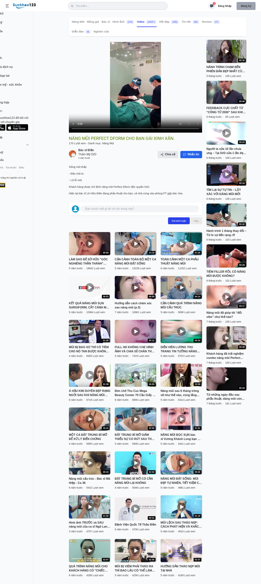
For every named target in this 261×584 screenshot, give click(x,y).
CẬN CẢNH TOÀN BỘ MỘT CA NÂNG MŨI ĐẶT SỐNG (135, 261)
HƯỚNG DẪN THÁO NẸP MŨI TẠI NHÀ (180, 568)
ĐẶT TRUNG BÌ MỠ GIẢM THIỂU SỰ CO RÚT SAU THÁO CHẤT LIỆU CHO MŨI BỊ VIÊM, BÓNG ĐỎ (135, 437)
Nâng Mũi (78, 21)
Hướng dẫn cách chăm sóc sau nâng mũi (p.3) (133, 305)
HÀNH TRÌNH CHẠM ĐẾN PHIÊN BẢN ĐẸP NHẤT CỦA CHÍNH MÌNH (225, 69)
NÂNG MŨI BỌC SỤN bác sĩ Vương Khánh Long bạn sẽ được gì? (181, 437)
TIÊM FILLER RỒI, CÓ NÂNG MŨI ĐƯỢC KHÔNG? (226, 273)
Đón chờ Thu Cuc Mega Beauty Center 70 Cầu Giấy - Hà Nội (134, 393)
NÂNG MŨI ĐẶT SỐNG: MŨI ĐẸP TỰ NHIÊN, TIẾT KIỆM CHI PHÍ (181, 481)
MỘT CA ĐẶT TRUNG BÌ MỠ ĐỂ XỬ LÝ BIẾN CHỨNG (88, 436)
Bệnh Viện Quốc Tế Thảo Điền (135, 524)
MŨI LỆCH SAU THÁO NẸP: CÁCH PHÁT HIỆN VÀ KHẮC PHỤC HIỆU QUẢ (180, 525)
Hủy (196, 220)
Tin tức (190, 22)
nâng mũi (107, 186)
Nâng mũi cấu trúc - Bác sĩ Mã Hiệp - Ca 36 (89, 480)
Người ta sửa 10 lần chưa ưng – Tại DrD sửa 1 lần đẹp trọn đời (225, 151)
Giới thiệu (8, 172)
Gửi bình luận (179, 220)
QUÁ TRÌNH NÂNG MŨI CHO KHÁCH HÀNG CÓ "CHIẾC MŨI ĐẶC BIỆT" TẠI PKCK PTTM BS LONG (88, 569)
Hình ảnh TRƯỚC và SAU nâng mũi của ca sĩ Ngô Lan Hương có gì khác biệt (88, 525)
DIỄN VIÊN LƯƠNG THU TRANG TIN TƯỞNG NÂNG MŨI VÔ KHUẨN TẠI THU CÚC (181, 350)
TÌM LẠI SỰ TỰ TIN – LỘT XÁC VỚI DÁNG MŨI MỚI (223, 192)
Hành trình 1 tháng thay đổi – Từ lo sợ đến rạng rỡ (226, 233)
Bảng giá (93, 21)
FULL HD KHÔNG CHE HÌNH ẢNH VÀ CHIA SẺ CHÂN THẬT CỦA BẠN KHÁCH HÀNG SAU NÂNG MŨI (135, 350)
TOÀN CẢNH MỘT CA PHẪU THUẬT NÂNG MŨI (180, 261)
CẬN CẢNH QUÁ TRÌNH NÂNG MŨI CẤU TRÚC (181, 305)
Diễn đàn (81, 32)
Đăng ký (246, 6)
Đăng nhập (224, 6)
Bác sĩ (106, 21)
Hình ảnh (123, 22)
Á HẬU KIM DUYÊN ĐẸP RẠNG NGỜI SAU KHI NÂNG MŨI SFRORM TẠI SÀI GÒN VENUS (89, 393)
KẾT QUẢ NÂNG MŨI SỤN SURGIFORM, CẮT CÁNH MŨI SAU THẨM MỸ (89, 306)
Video (147, 22)
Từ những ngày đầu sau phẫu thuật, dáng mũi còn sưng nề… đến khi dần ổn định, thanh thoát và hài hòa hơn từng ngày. (225, 397)
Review (211, 22)
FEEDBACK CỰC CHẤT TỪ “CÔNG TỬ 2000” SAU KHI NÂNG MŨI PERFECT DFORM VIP (224, 110)
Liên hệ (20, 172)
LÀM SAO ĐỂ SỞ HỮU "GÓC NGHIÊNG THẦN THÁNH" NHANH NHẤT (88, 262)
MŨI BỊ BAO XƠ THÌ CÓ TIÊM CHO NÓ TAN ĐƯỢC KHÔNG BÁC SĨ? (89, 350)
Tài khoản (32, 172)
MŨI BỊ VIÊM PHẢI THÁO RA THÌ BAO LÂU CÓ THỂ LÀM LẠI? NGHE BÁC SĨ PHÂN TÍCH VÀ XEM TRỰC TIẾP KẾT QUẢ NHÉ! (135, 569)
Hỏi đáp (169, 22)
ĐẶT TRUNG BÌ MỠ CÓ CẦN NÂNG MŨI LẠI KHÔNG (134, 480)
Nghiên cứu (101, 31)
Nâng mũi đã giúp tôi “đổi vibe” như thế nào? (224, 314)
